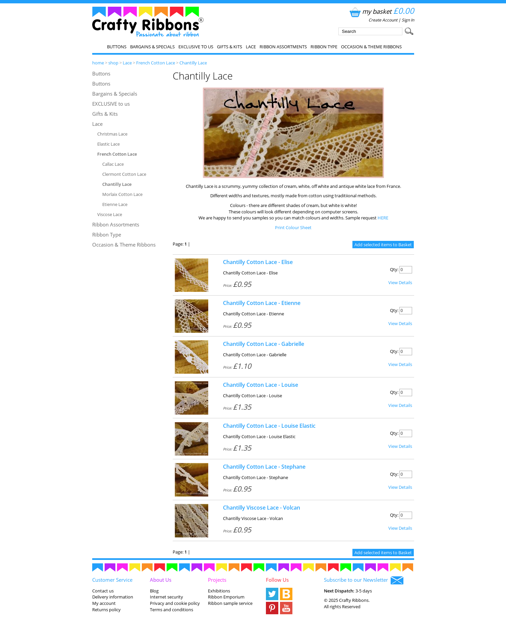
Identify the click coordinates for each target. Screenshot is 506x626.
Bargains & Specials (152, 47)
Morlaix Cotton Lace (122, 194)
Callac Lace (113, 164)
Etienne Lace (114, 204)
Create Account (383, 20)
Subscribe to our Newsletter (363, 580)
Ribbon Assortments (283, 47)
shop (113, 63)
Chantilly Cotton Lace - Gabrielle (263, 344)
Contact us (103, 591)
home (98, 63)
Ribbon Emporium (226, 597)
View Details (400, 282)
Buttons (116, 47)
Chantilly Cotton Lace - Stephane (264, 466)
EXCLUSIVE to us (195, 47)
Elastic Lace (108, 144)
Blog (154, 591)
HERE (383, 218)
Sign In (408, 20)
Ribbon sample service (230, 603)
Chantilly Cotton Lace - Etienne (261, 303)
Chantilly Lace (193, 63)
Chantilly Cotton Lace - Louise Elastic (269, 425)
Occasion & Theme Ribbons (371, 47)
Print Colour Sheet (293, 227)
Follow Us (277, 579)
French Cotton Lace (155, 63)
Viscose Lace (109, 214)
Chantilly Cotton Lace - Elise (258, 262)
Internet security (166, 597)
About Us (160, 579)
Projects (217, 579)
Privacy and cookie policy (175, 603)
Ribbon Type (324, 47)
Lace (251, 47)
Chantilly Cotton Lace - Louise (260, 384)
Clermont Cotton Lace (124, 174)
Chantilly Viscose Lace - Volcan (261, 507)
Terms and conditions (171, 610)
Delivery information (112, 597)
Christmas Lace (112, 134)
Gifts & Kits (229, 47)
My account (104, 603)
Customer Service (112, 579)
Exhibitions (219, 591)
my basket (381, 11)
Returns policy (106, 610)
